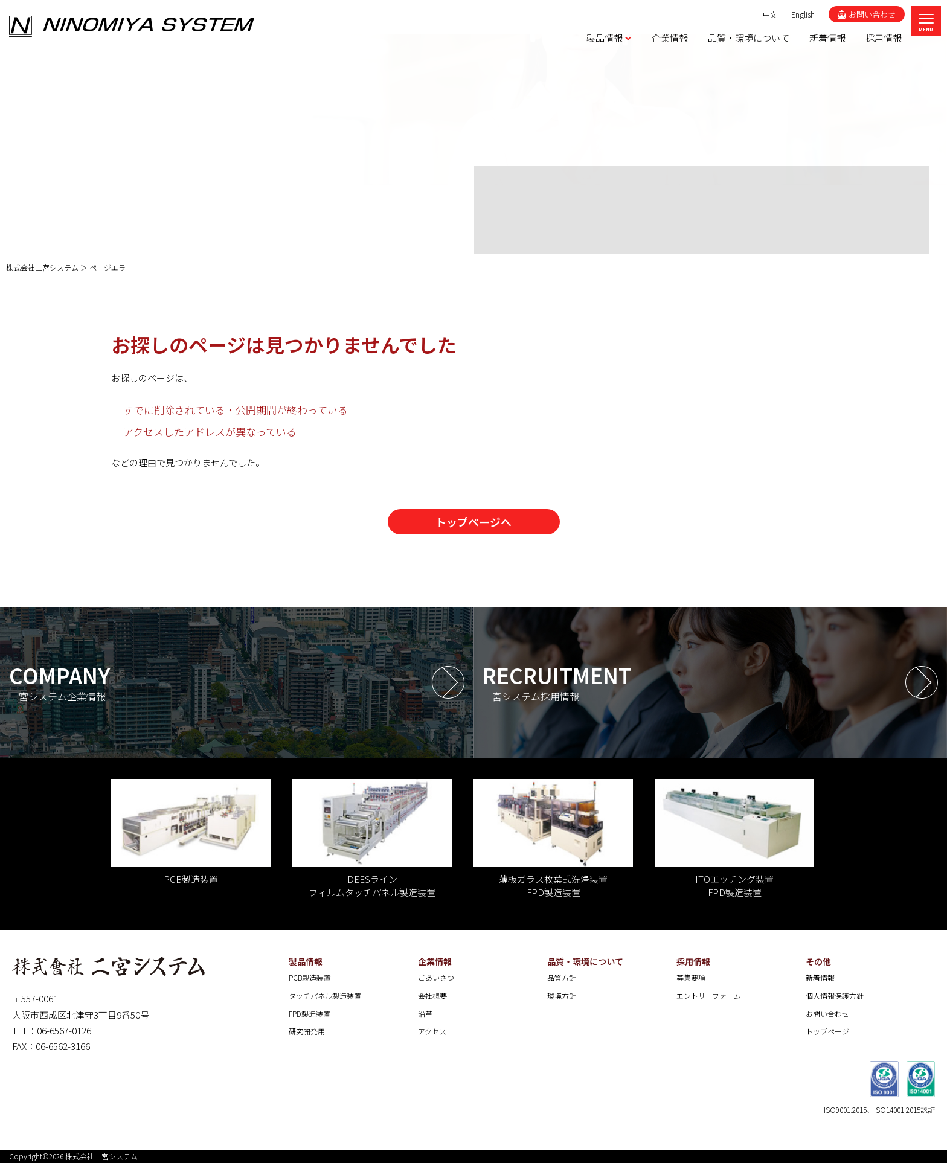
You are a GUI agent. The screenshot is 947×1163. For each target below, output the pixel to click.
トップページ (827, 1031)
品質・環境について (585, 961)
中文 (770, 14)
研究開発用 (307, 1031)
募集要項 (690, 977)
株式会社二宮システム (101, 1156)
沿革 (425, 1013)
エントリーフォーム (708, 995)
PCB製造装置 (310, 977)
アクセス (432, 1031)
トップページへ (473, 522)
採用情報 (693, 961)
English (803, 14)
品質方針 (561, 977)
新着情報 (820, 977)
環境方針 (561, 995)
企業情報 (435, 961)
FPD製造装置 (309, 1013)
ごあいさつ (436, 977)
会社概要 (432, 995)
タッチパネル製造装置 (325, 995)
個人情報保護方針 (835, 995)
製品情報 (306, 961)
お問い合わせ (827, 1013)
